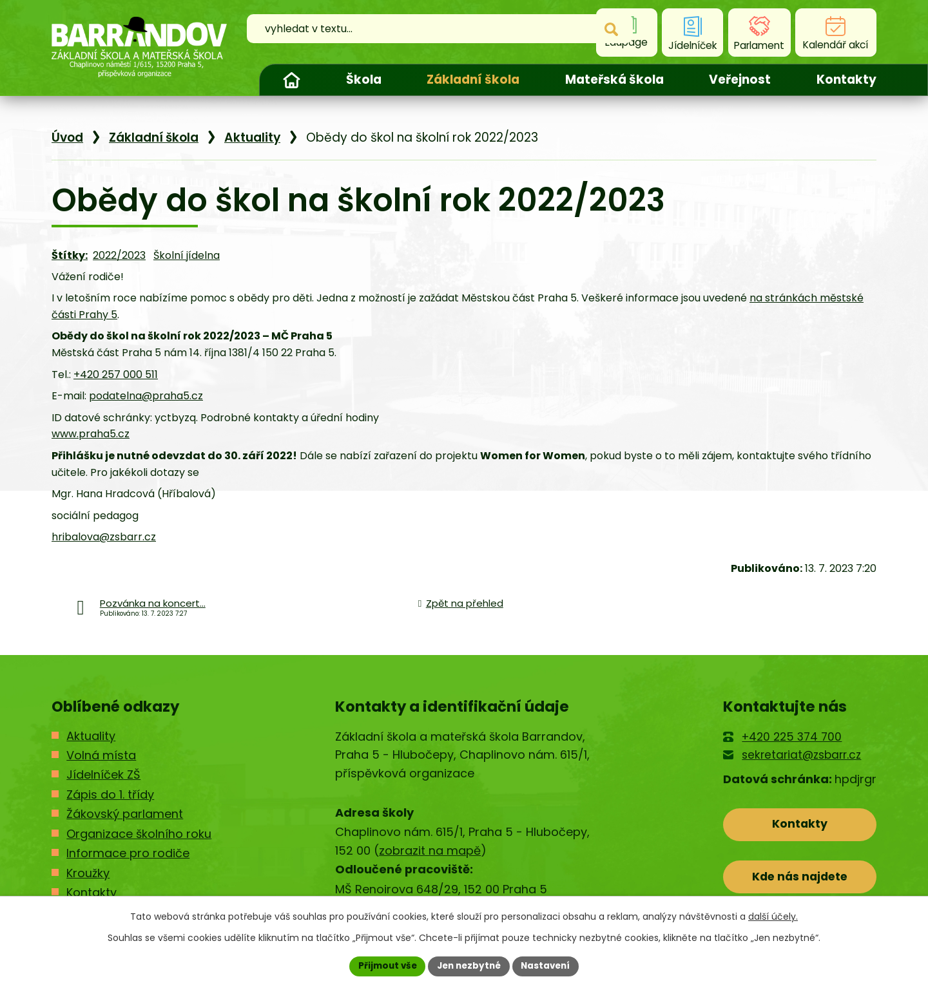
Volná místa (101, 755)
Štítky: (70, 255)
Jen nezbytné (469, 965)
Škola (364, 79)
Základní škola (473, 79)
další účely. (773, 915)
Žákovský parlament (124, 814)
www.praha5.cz (91, 433)
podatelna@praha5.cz (146, 395)
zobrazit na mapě (430, 850)
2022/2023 (119, 255)
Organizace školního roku (138, 834)
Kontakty (846, 79)
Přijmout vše (383, 965)
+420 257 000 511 (115, 374)
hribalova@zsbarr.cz (104, 536)
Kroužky (88, 873)
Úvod (291, 80)
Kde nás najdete (800, 879)
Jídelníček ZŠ (103, 774)
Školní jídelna (186, 255)
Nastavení (549, 965)
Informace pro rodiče (127, 853)
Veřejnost (740, 79)
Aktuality (252, 137)
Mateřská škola (614, 79)
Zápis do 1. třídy (110, 794)
